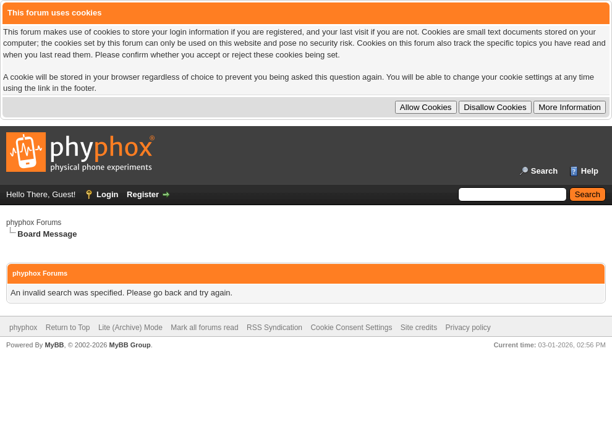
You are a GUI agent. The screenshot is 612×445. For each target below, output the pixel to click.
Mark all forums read (204, 327)
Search (544, 171)
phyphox (23, 327)
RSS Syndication (274, 327)
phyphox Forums (33, 222)
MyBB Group (129, 345)
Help (589, 171)
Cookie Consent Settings (351, 327)
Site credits (419, 327)
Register (143, 194)
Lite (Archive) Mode (130, 327)
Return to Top (68, 327)
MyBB (54, 345)
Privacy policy (468, 327)
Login (107, 194)
